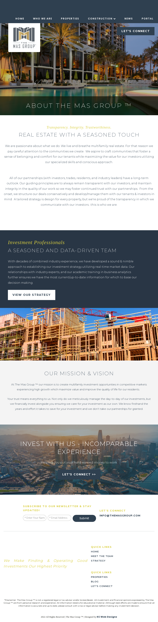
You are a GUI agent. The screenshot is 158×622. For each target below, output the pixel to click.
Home (19, 18)
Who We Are (42, 18)
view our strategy (31, 295)
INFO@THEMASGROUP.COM (120, 515)
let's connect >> (79, 474)
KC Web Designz (107, 616)
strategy (98, 560)
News (128, 18)
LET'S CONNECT (135, 31)
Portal (148, 18)
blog (95, 581)
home (95, 551)
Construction (102, 18)
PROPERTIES (99, 577)
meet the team (102, 556)
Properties (70, 18)
